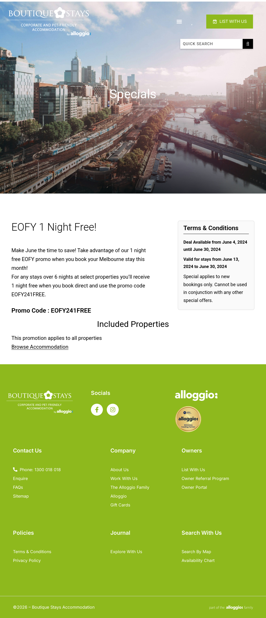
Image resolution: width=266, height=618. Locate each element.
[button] (178, 21)
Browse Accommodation (39, 347)
